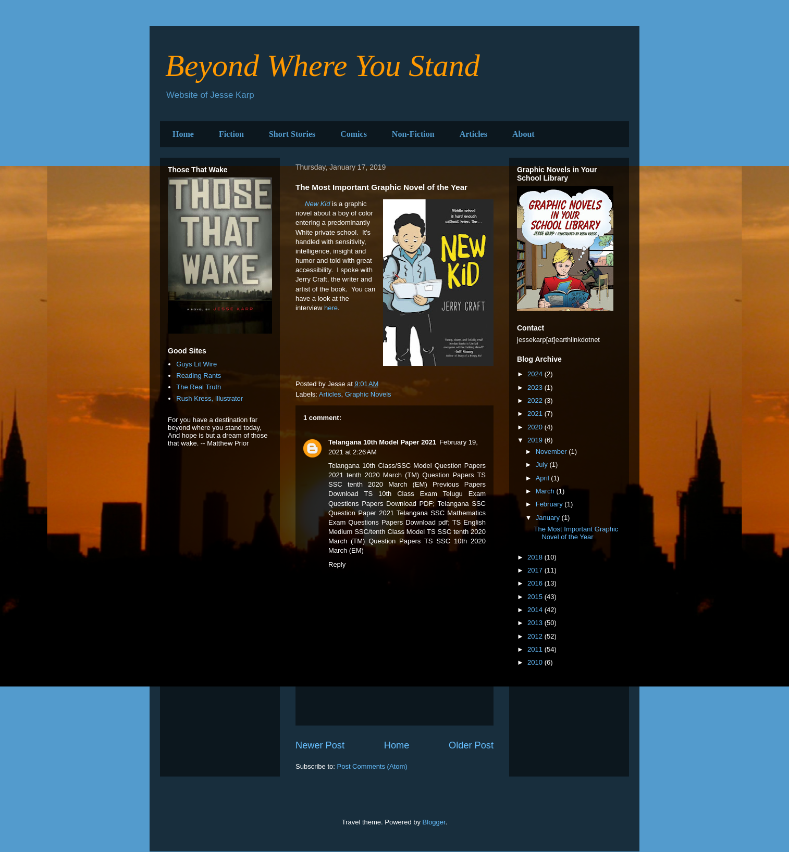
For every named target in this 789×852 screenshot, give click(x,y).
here (331, 308)
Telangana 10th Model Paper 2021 (382, 442)
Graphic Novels (368, 394)
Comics (353, 134)
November (552, 451)
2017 (536, 570)
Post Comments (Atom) (372, 766)
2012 (536, 636)
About (523, 134)
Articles (473, 134)
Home (183, 134)
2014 (536, 610)
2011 (536, 649)
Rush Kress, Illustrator (209, 398)
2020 (536, 427)
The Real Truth (198, 387)
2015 (536, 597)
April (543, 478)
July (543, 464)
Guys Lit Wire (196, 364)
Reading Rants (198, 375)
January (549, 518)
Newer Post (319, 745)
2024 (536, 374)
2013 (536, 623)
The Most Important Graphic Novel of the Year (576, 533)
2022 (536, 400)
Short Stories (292, 134)
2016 (536, 583)
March (546, 491)
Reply (337, 564)
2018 (536, 557)
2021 (536, 413)
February (550, 504)
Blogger (434, 822)
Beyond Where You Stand (322, 65)
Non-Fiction (413, 134)
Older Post (471, 745)
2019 (536, 440)
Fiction (231, 134)
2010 (536, 662)
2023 (536, 387)
